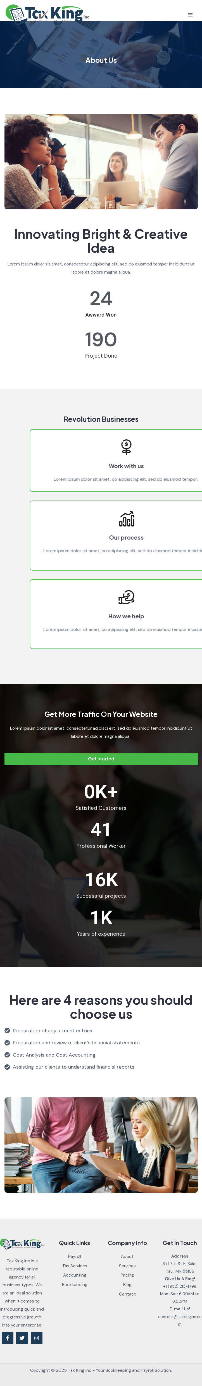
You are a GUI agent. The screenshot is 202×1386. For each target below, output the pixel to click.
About (127, 1256)
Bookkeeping (74, 1284)
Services (127, 1266)
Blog (127, 1284)
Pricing (127, 1275)
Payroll (74, 1256)
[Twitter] (22, 1338)
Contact (127, 1294)
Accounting (74, 1275)
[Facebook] (7, 1338)
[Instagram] (36, 1338)
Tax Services (74, 1266)
